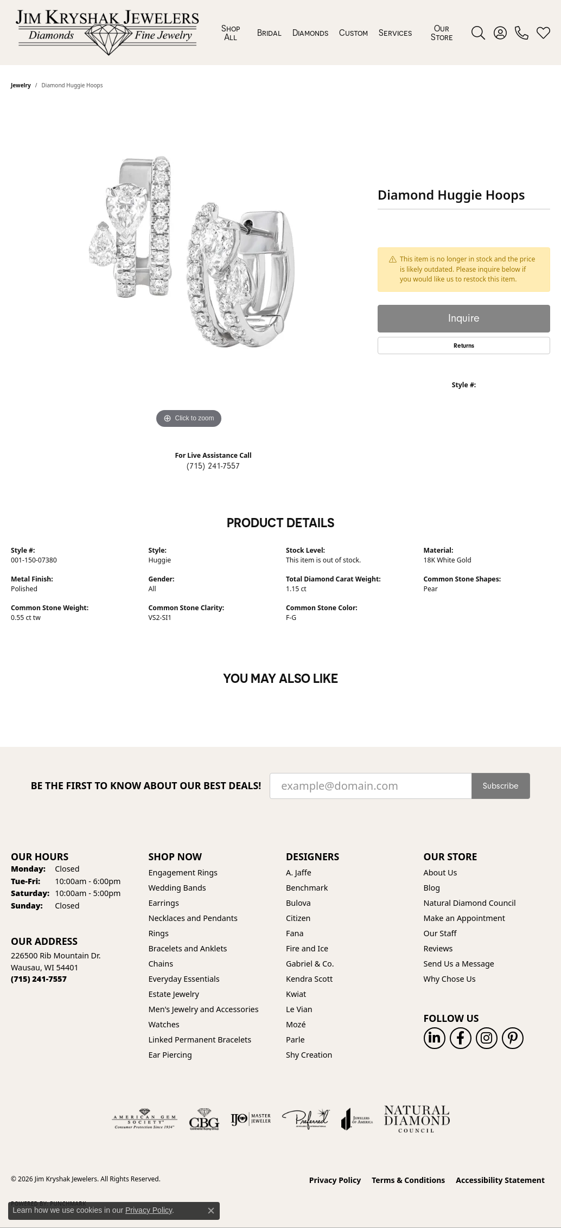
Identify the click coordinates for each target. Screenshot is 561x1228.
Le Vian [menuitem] (299, 1009)
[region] (189, 268)
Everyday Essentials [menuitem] (184, 979)
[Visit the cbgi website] (204, 1119)
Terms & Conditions (408, 1180)
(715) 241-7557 (213, 466)
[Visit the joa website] (357, 1119)
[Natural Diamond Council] (417, 1119)
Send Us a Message (459, 963)
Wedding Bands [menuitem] (177, 887)
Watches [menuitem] (164, 1024)
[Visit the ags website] (144, 1119)
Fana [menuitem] (295, 933)
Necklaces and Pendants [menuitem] (193, 918)
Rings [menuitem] (159, 933)
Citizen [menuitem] (298, 918)
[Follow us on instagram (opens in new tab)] (487, 1038)
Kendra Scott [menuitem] (309, 979)
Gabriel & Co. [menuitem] (310, 963)
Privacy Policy (335, 1180)
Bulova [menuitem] (298, 903)
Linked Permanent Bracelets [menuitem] (200, 1039)
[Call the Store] (39, 979)
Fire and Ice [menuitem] (307, 948)
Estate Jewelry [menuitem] (174, 994)
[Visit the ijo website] (251, 1119)
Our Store (442, 32)
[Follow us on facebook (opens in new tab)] (460, 1038)
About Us (440, 872)
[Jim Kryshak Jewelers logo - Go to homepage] (107, 32)
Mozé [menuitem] (296, 1024)
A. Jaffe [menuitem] (298, 872)
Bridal (269, 32)
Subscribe (501, 786)
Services (395, 32)
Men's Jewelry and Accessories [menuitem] (204, 1009)
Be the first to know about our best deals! (146, 785)
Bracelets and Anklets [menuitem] (188, 948)
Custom (353, 32)
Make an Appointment (464, 918)
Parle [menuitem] (295, 1039)
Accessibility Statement (500, 1180)
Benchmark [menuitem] (307, 887)
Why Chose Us (450, 979)
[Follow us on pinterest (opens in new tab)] (513, 1038)
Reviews (438, 948)
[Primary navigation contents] (337, 32)
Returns (464, 345)
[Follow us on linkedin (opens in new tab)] (434, 1038)
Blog (432, 887)
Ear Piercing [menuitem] (170, 1055)
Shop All (230, 32)
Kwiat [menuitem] (296, 994)
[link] (521, 32)
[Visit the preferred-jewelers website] (306, 1119)
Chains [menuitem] (161, 963)
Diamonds (310, 32)
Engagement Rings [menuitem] (183, 872)
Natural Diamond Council (470, 903)
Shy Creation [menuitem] (309, 1055)
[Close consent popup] (211, 1210)
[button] (478, 32)
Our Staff (440, 933)
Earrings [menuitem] (164, 903)
